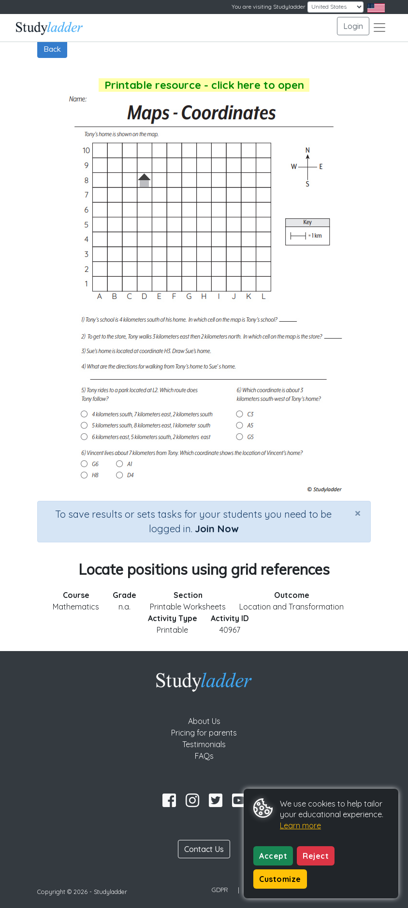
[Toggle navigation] (379, 27)
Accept (273, 856)
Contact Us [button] (204, 849)
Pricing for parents (204, 733)
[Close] (357, 513)
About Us (204, 721)
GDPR (220, 890)
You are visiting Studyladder (269, 6)
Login (353, 26)
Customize (280, 879)
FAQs (204, 756)
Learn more (300, 825)
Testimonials (204, 744)
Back (52, 49)
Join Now (216, 529)
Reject (316, 856)
